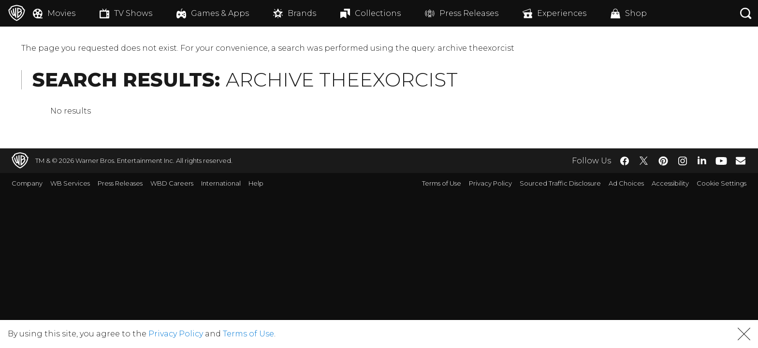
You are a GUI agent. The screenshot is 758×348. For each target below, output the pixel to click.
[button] (744, 334)
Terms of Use (441, 183)
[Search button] (746, 13)
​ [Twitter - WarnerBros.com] (644, 161)
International (221, 183)
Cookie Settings (721, 183)
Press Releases (120, 183)
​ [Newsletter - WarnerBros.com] (740, 160)
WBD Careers (171, 183)
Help (255, 183)
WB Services (70, 183)
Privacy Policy (490, 183)
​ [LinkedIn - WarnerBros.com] (702, 160)
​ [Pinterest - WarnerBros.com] (663, 161)
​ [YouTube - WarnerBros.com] (721, 160)
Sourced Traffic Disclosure (560, 183)
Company (27, 183)
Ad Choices (626, 183)
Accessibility (670, 183)
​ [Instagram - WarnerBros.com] (682, 161)
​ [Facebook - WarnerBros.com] (624, 161)
